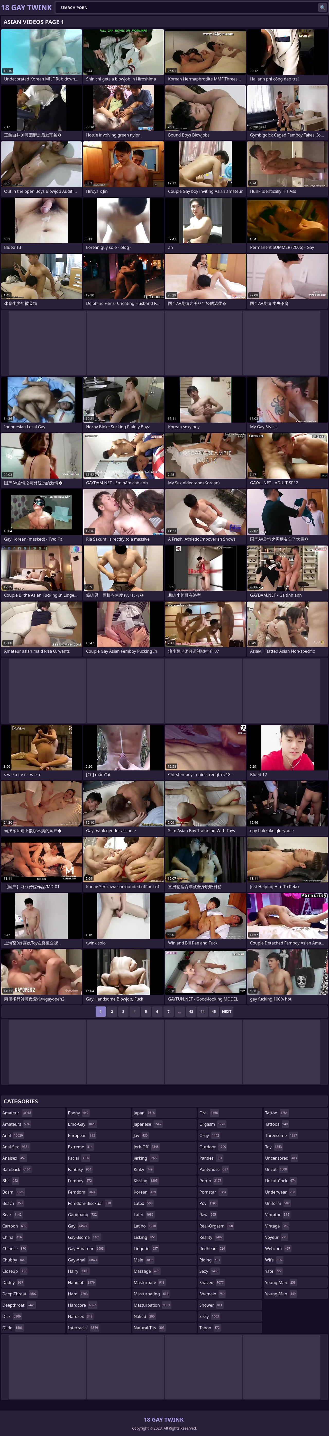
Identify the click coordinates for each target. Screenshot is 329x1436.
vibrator (277, 1215)
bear (12, 1215)
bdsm (13, 1192)
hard (78, 1294)
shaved (212, 1282)
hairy (79, 1271)
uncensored (281, 1158)
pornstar (213, 1192)
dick (12, 1316)
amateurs (16, 1124)
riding (210, 1260)
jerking (146, 1158)
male (144, 1260)
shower (211, 1305)
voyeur (276, 1237)
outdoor (213, 1147)
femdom (82, 1192)
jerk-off (147, 1147)
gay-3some (84, 1237)
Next (227, 1011)
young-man (281, 1282)
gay (78, 1226)
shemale (212, 1294)
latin (144, 1215)
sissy (209, 1316)
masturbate (150, 1282)
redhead (212, 1248)
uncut (276, 1169)
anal (13, 1135)
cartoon (15, 1226)
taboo (210, 1328)
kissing (146, 1181)
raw (208, 1215)
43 (191, 1011)
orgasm (212, 1124)
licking (145, 1237)
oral (209, 1113)
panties (211, 1158)
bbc (10, 1181)
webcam (278, 1248)
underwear (280, 1192)
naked (145, 1316)
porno (211, 1181)
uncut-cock (281, 1181)
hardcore (82, 1305)
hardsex (81, 1316)
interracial (83, 1328)
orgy (210, 1135)
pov (208, 1203)
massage (147, 1271)
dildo (13, 1328)
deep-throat (20, 1294)
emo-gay (82, 1124)
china (12, 1237)
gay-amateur (86, 1248)
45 (214, 1011)
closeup (15, 1271)
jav (141, 1135)
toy (274, 1147)
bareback (17, 1169)
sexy (209, 1271)
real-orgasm (216, 1226)
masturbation (152, 1305)
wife (274, 1260)
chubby (14, 1260)
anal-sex (16, 1147)
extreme (81, 1147)
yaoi (274, 1271)
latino (145, 1226)
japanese (148, 1124)
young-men (281, 1294)
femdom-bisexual (90, 1203)
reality (211, 1237)
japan (145, 1113)
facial (79, 1158)
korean (145, 1192)
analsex (14, 1158)
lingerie (146, 1248)
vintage (277, 1226)
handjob (82, 1282)
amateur (17, 1113)
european (82, 1135)
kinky (144, 1169)
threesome (281, 1135)
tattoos (277, 1124)
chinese (14, 1248)
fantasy (80, 1169)
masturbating (152, 1294)
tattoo (277, 1113)
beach (13, 1203)
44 (202, 1011)
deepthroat (19, 1305)
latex (144, 1203)
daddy (13, 1282)
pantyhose (214, 1169)
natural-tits (150, 1328)
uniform (278, 1203)
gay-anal (83, 1260)
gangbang (83, 1215)
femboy (80, 1181)
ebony (79, 1113)
